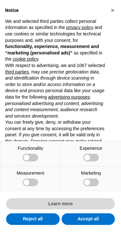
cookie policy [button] (25, 59)
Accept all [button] (88, 218)
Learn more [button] (60, 203)
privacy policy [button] (79, 27)
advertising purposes (69, 97)
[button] (112, 10)
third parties (17, 71)
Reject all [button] (33, 218)
